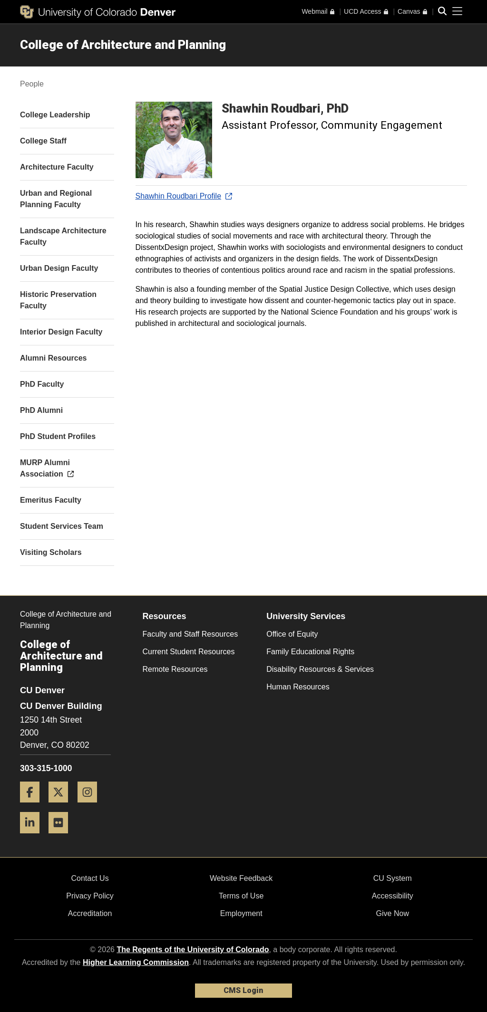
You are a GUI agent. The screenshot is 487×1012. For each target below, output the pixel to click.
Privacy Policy (90, 896)
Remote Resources (175, 669)
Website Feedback (241, 878)
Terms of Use (241, 896)
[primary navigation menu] (457, 11)
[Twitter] (62, 806)
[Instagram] (91, 806)
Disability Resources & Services (320, 669)
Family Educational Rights (310, 652)
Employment (241, 913)
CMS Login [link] (243, 990)
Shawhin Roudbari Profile (184, 196)
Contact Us (89, 878)
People (32, 84)
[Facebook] (33, 806)
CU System (392, 878)
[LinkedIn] (33, 837)
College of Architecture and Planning (123, 45)
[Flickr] (62, 837)
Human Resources (298, 687)
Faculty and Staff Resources (190, 634)
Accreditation (90, 913)
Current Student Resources (189, 652)
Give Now (392, 913)
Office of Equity (292, 634)
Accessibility (392, 896)
